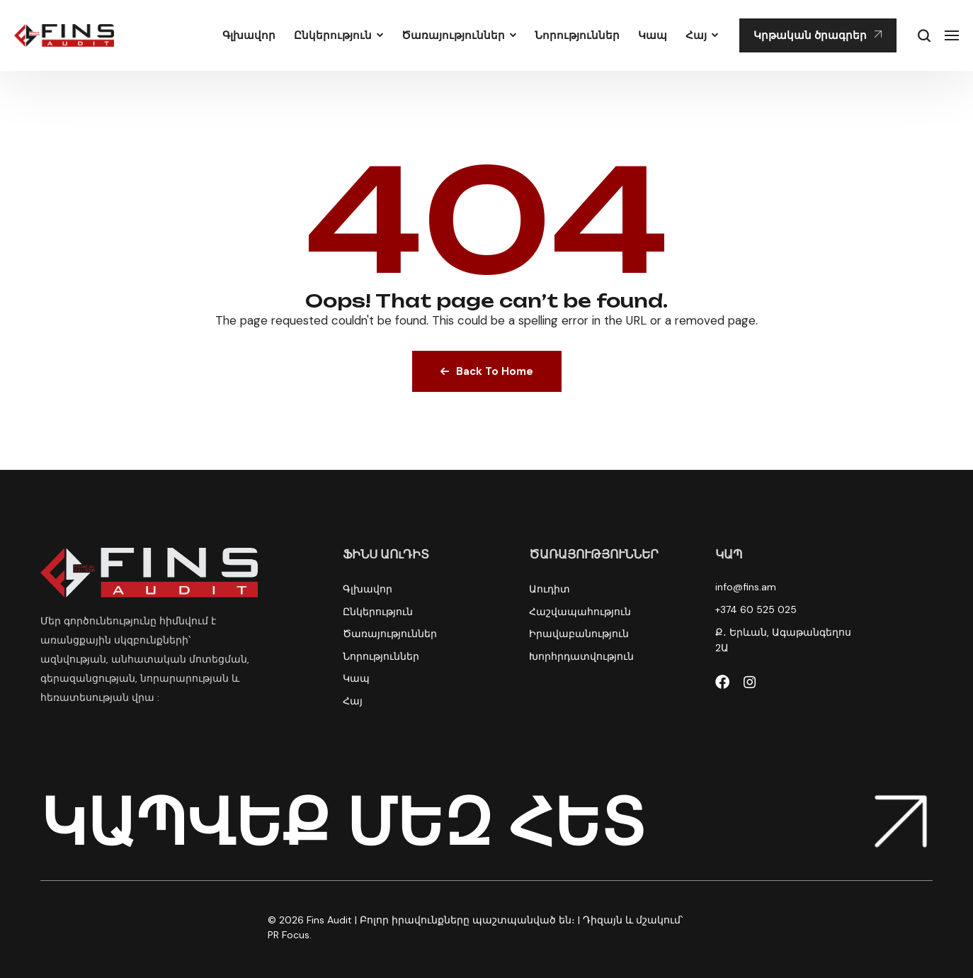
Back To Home (486, 371)
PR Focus (288, 934)
